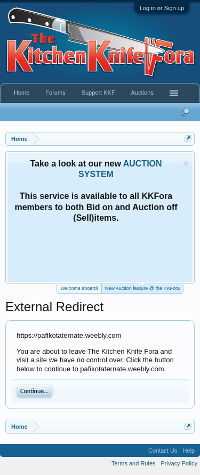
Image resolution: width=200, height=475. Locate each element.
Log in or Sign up (162, 8)
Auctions (142, 92)
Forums (55, 92)
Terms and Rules (133, 463)
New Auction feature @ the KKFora (142, 287)
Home (21, 92)
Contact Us (162, 450)
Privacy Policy (179, 463)
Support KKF (98, 92)
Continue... (34, 391)
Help (188, 450)
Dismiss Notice (186, 164)
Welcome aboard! (79, 288)
